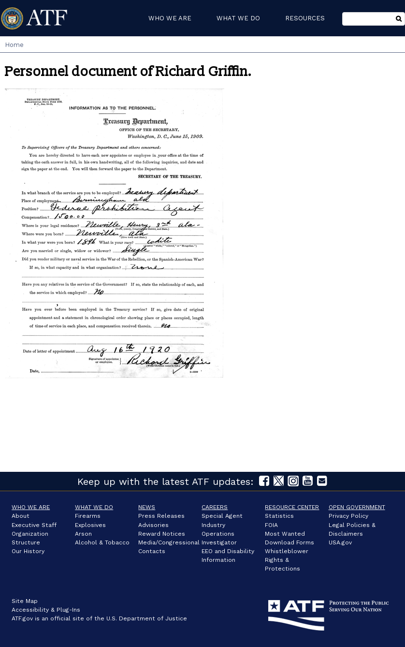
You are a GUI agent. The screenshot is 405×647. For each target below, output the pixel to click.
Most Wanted (285, 533)
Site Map (25, 601)
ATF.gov (22, 618)
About (20, 515)
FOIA (271, 525)
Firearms (88, 515)
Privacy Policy (348, 515)
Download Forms (289, 542)
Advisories (153, 525)
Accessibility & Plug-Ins (46, 609)
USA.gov (340, 542)
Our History (28, 551)
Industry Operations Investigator (219, 534)
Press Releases (161, 515)
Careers (215, 507)
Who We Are (31, 507)
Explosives (90, 525)
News (146, 507)
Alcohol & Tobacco (102, 542)
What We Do (94, 507)
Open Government (357, 507)
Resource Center (292, 507)
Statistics (279, 515)
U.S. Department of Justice (146, 618)
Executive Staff (34, 525)
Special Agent (222, 515)
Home (14, 44)
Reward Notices (161, 533)
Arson (83, 533)
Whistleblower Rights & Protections (286, 560)
